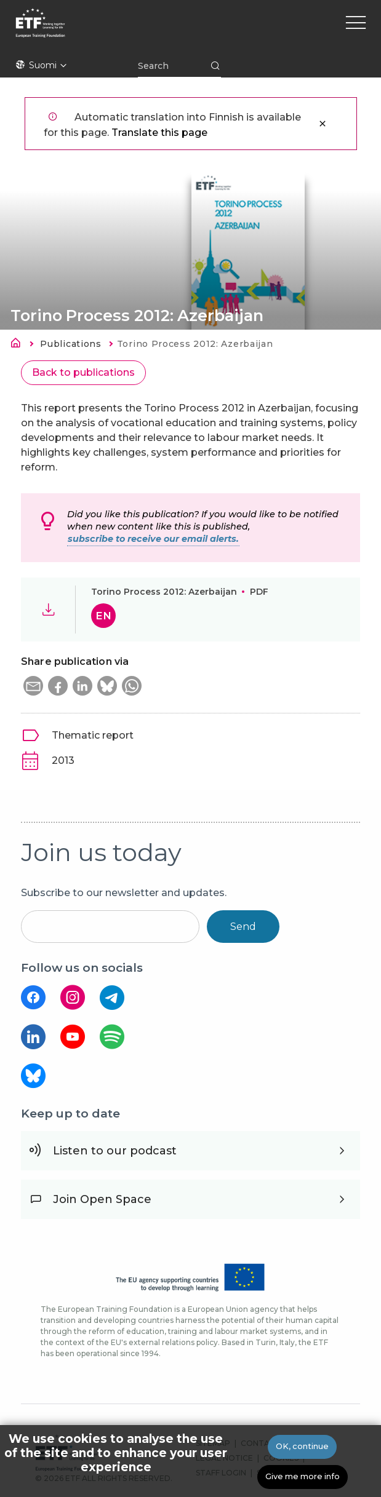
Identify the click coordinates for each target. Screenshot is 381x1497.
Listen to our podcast (115, 1150)
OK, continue (302, 1448)
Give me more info (302, 1478)
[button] (33, 686)
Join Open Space (102, 1199)
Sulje (322, 123)
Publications (70, 343)
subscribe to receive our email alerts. (153, 538)
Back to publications (83, 372)
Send (243, 926)
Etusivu (19, 345)
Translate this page (159, 132)
